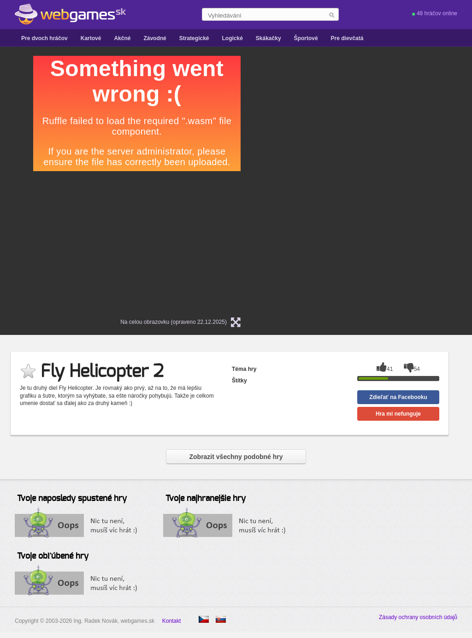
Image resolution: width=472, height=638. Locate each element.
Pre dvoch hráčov (44, 38)
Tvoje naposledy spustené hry (72, 499)
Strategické (194, 38)
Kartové (91, 38)
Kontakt (171, 621)
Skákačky (268, 38)
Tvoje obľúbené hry (52, 556)
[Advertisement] (370, 113)
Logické (232, 38)
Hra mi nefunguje (398, 414)
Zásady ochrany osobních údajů (418, 617)
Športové (306, 38)
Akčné (122, 38)
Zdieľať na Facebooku (398, 397)
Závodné (154, 38)
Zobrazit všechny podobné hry (236, 456)
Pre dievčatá (347, 38)
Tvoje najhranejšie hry (205, 499)
